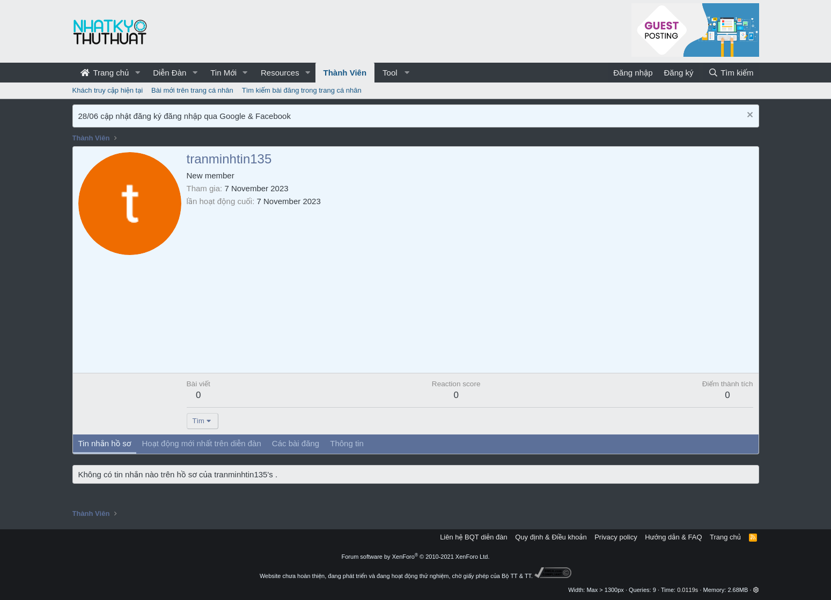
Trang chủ (104, 72)
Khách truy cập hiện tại (107, 90)
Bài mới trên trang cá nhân (192, 90)
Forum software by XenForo (416, 556)
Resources (280, 72)
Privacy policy (615, 537)
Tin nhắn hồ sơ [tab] (104, 443)
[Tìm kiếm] (731, 72)
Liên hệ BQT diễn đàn (474, 537)
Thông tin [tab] (347, 443)
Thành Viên (345, 72)
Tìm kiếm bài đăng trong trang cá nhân (302, 90)
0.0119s (687, 590)
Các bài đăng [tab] (295, 443)
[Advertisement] (470, 287)
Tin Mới (223, 72)
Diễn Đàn (169, 72)
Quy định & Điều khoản (550, 537)
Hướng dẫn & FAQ (673, 537)
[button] (137, 72)
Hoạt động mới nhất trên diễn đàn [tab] (201, 443)
